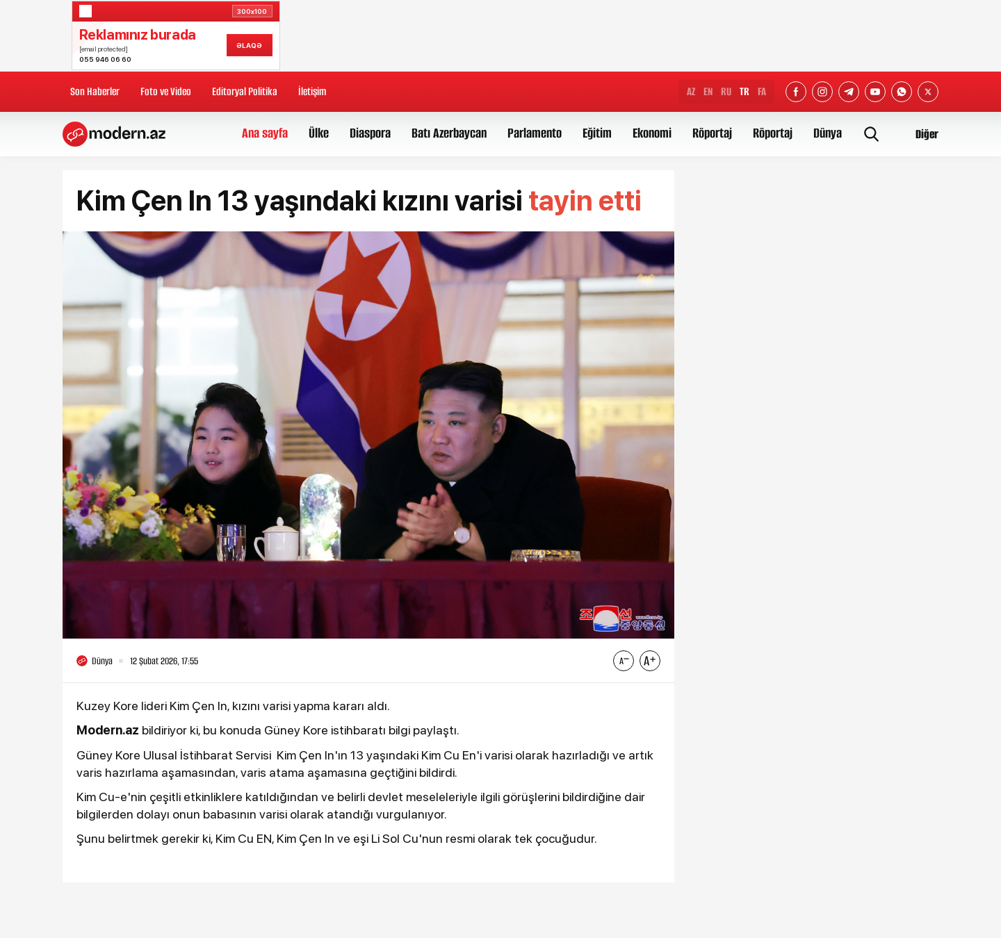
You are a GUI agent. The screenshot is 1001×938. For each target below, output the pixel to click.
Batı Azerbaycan (449, 133)
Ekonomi (652, 133)
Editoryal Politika (244, 91)
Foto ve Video (165, 91)
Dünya (827, 133)
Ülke (319, 133)
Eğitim (597, 133)
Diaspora (370, 133)
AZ (691, 91)
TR (744, 91)
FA (762, 91)
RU (726, 91)
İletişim (312, 91)
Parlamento (534, 133)
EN (708, 91)
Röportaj (712, 133)
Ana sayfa (265, 133)
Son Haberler (95, 91)
